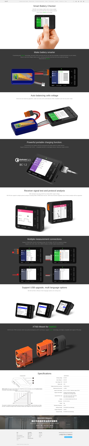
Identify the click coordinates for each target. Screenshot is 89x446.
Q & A (17, 439)
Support (56, 1)
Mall (17, 433)
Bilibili (30, 436)
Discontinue (18, 438)
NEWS (40, 436)
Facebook (30, 433)
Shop (66, 1)
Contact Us (61, 1)
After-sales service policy (20, 436)
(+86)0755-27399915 (65, 434)
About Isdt (40, 435)
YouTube (30, 435)
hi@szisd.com (68, 437)
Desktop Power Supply (23, 1)
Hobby (46, 1)
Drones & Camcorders (40, 1)
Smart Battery (51, 1)
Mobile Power (31, 1)
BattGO (45, 12)
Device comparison (19, 435)
